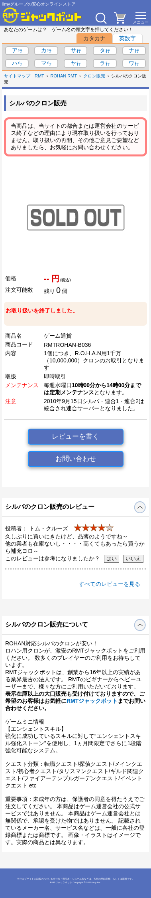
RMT (39, 75)
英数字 (127, 38)
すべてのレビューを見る (109, 584)
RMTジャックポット (92, 701)
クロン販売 (94, 75)
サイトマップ (17, 75)
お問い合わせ (75, 459)
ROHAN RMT (64, 75)
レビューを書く (75, 436)
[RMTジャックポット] (42, 15)
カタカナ (94, 38)
